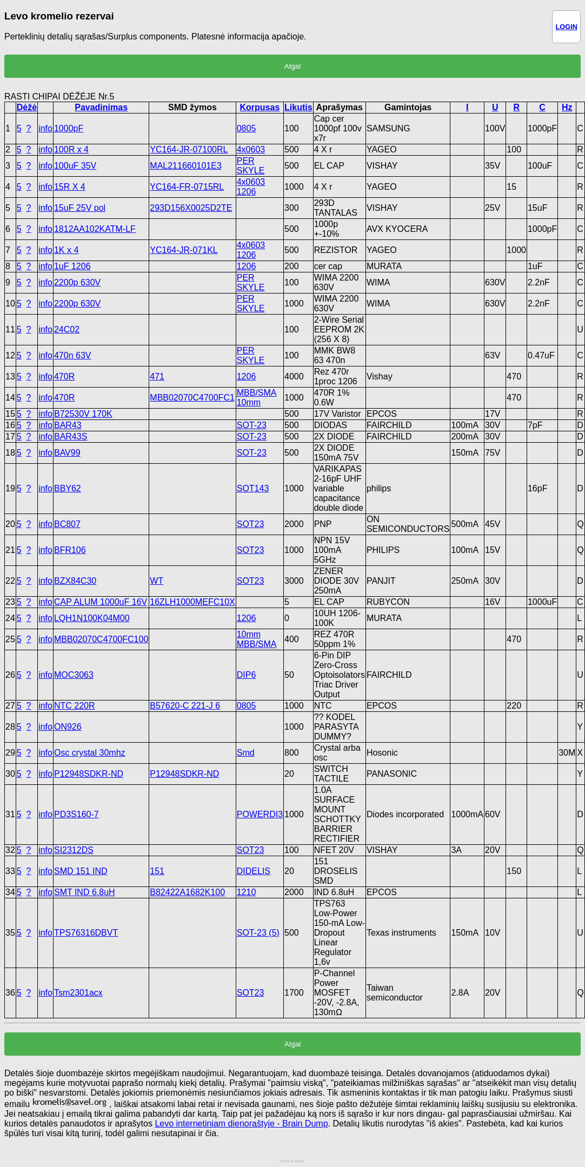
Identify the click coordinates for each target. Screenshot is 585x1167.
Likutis (298, 107)
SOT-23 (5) (258, 932)
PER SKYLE (251, 165)
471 (157, 376)
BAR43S (70, 436)
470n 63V (72, 355)
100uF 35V (75, 165)
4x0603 (251, 149)
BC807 (67, 524)
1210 (246, 892)
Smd (246, 752)
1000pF (68, 128)
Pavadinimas (101, 107)
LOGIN (566, 27)
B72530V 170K (83, 413)
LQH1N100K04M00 (92, 618)
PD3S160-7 (76, 814)
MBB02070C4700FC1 (192, 397)
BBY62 (67, 488)
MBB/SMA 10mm (257, 397)
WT (156, 580)
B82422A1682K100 (187, 892)
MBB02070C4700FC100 (101, 639)
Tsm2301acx (78, 992)
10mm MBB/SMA (257, 639)
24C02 (66, 329)
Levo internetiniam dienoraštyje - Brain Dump (241, 1123)
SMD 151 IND (81, 871)
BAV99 (67, 452)
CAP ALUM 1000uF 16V (100, 601)
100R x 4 (71, 149)
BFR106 (70, 550)
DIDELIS (253, 871)
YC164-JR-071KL (183, 250)
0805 (246, 128)
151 (157, 871)
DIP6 (246, 674)
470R (64, 376)
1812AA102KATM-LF (95, 229)
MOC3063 (74, 674)
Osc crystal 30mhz (89, 752)
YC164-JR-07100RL (189, 149)
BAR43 (68, 425)
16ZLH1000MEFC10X (192, 601)
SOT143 (253, 488)
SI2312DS (74, 850)
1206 (246, 266)
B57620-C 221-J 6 (185, 705)
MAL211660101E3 (186, 165)
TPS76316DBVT (86, 932)
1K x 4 (66, 250)
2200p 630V (77, 282)
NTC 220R (74, 705)
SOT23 (250, 524)
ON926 (68, 726)
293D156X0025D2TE (191, 207)
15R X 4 (69, 186)
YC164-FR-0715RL (187, 186)
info (45, 128)
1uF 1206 (72, 266)
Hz (567, 107)
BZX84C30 (75, 580)
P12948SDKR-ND (88, 773)
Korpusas (260, 107)
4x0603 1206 (251, 186)
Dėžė (27, 107)
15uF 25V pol (79, 207)
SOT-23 (252, 425)
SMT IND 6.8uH (84, 892)
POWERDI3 (260, 814)
